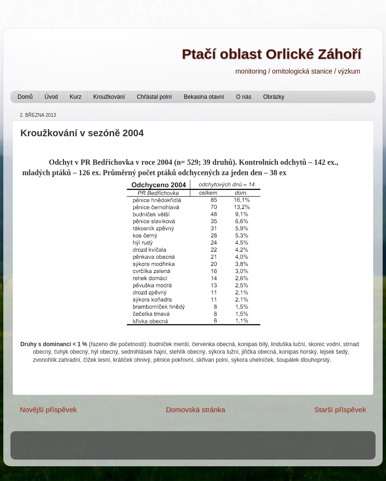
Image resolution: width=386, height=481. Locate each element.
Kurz (76, 97)
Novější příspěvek (48, 410)
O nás (243, 97)
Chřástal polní (154, 97)
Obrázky (274, 97)
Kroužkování (109, 97)
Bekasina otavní (204, 97)
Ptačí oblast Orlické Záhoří (271, 54)
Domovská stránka (195, 410)
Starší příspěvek (340, 410)
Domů (25, 97)
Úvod (51, 97)
